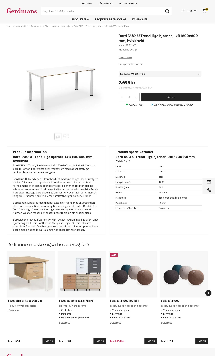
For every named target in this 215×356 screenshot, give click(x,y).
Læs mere (125, 57)
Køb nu (171, 97)
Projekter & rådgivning (110, 19)
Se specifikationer (130, 64)
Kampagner (139, 19)
